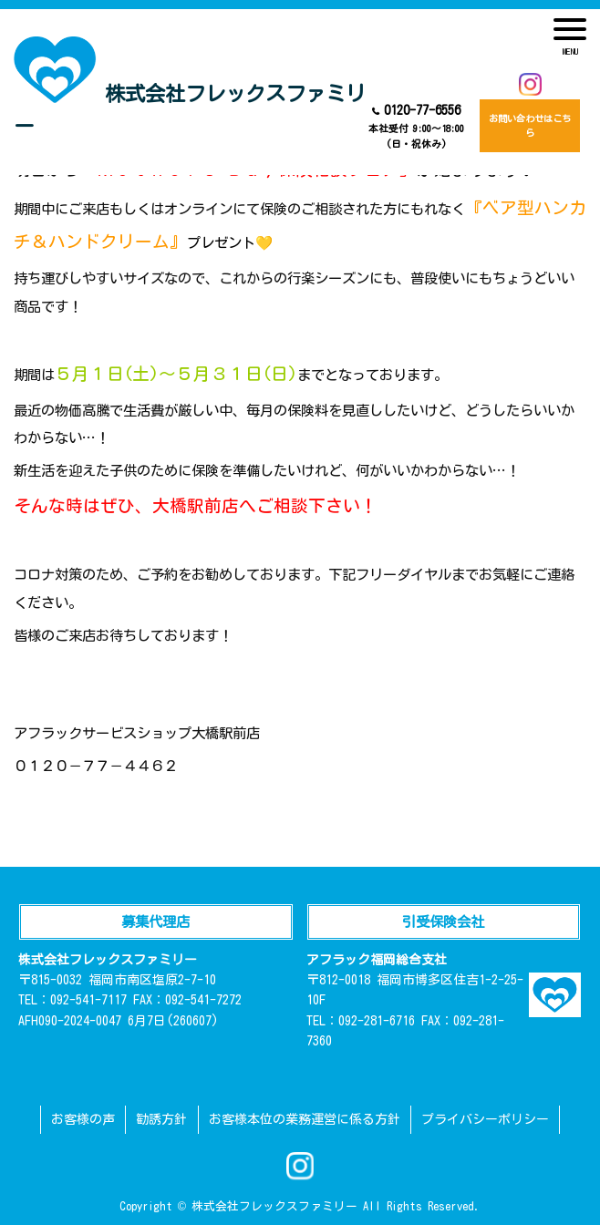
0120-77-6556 (416, 127)
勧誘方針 (161, 1119)
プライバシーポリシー (485, 1119)
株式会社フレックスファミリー (190, 86)
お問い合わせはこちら (530, 126)
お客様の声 (83, 1119)
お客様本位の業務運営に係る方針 (304, 1119)
